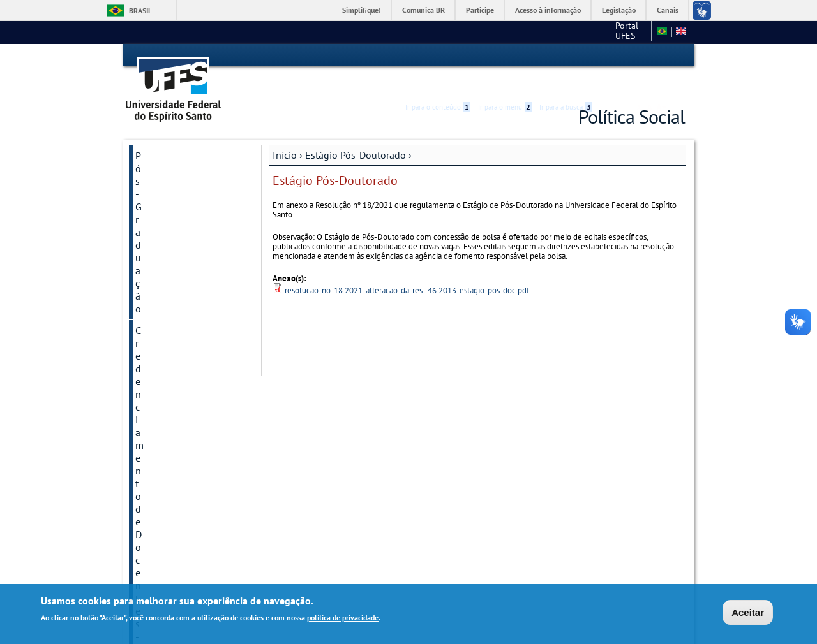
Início (285, 132)
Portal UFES (526, 32)
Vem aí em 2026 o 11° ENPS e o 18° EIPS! (183, 445)
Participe (480, 10)
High (623, 56)
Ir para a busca (565, 55)
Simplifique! (361, 10)
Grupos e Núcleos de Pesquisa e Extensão (180, 363)
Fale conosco (622, 32)
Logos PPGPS (164, 516)
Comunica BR (423, 10)
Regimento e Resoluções (189, 292)
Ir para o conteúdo (437, 55)
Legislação (619, 10)
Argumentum (163, 473)
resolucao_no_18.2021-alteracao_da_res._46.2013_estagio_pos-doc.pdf (407, 268)
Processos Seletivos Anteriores (178, 195)
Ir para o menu (505, 55)
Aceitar (747, 613)
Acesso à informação (548, 10)
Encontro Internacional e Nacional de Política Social (185, 404)
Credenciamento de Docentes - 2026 (177, 160)
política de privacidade (343, 618)
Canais (667, 10)
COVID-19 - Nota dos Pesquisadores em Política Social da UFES (185, 236)
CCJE (575, 32)
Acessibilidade (608, 56)
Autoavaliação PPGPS (182, 335)
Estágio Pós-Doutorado (185, 313)
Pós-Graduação (168, 132)
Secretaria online (172, 494)
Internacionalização (178, 270)
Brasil (140, 10)
